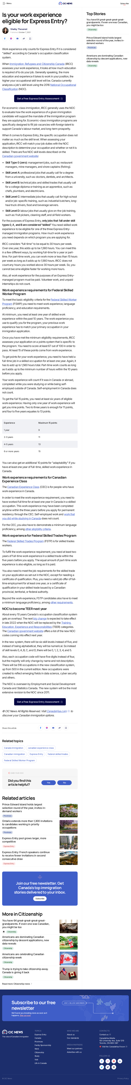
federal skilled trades (58, 754)
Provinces (7, 816)
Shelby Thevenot (18, 29)
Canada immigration (13, 748)
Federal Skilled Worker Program (19, 760)
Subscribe (124, 3)
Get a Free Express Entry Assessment (40, 98)
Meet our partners (74, 1048)
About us (71, 1034)
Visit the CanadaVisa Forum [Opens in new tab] (113, 1046)
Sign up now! (25, 1015)
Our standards (73, 1038)
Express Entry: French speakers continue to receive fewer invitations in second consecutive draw (26, 855)
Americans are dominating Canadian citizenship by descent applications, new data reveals (25, 940)
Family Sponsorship (43, 1045)
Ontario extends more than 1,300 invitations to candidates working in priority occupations (27, 824)
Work (37, 1049)
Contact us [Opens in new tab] (105, 1034)
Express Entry (36, 754)
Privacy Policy (123, 1078)
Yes (48, 782)
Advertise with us (74, 1052)
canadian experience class (41, 748)
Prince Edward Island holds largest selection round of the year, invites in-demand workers (24, 808)
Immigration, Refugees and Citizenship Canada (37, 64)
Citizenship (11, 932)
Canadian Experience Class (23, 487)
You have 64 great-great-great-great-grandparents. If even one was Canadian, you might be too (25, 924)
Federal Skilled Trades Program (25, 541)
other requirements (61, 602)
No (64, 782)
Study (37, 1056)
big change (39, 618)
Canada (38, 1038)
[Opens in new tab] (101, 1061)
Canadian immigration (14, 754)
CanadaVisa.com (58, 711)
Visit (36, 1059)
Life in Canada (41, 1063)
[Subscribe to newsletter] (40, 888)
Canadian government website (20, 156)
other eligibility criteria (38, 529)
